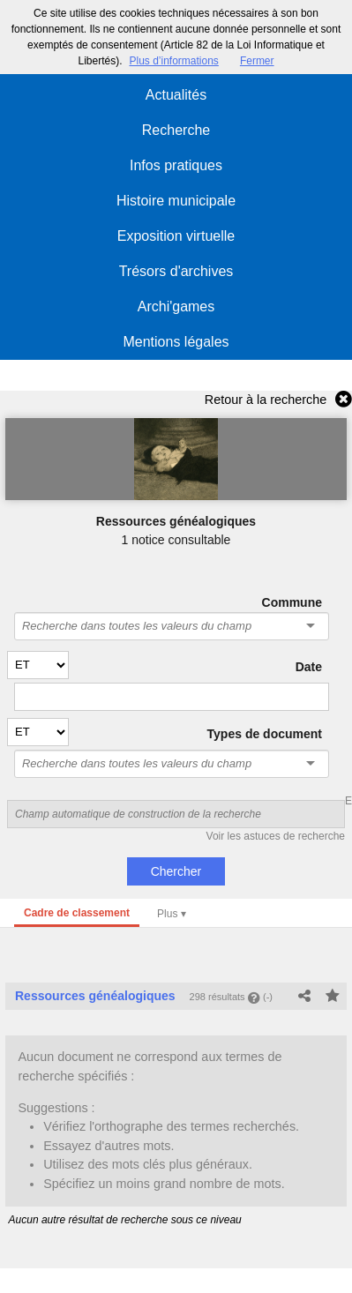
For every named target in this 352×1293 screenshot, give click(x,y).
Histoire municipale (176, 200)
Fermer (257, 61)
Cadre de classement (77, 913)
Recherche (176, 130)
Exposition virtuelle (176, 235)
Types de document (264, 734)
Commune (292, 602)
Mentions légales (175, 341)
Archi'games (176, 306)
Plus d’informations (173, 61)
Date (309, 667)
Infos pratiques (176, 165)
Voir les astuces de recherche (275, 836)
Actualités (176, 94)
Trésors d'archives (176, 271)
